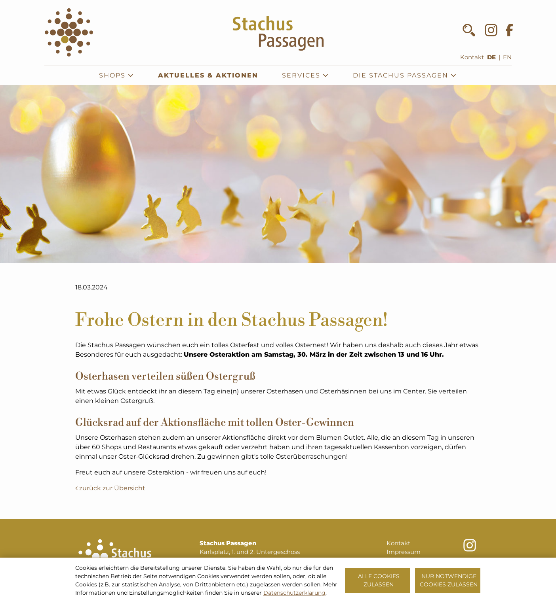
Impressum (404, 552)
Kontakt (472, 57)
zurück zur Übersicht (110, 488)
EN (507, 57)
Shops (116, 75)
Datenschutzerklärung (294, 592)
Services (305, 75)
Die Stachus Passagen (405, 75)
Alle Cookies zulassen (379, 580)
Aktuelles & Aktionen (208, 75)
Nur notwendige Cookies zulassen (449, 580)
